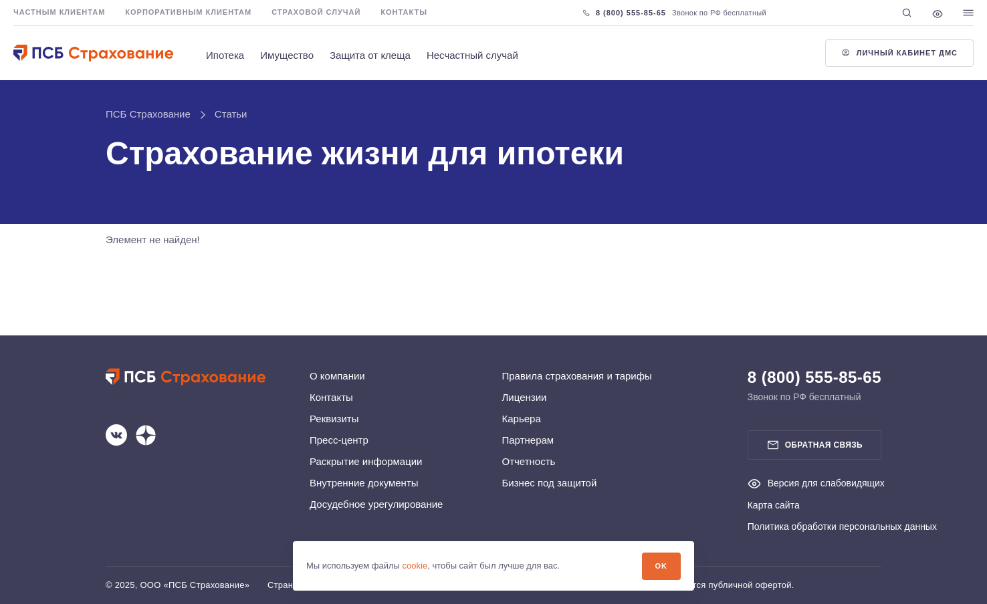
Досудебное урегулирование (376, 504)
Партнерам (528, 440)
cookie (415, 566)
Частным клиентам (59, 12)
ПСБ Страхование (148, 114)
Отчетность (529, 461)
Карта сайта (774, 505)
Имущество (287, 55)
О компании (337, 376)
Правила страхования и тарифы (577, 376)
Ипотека (225, 55)
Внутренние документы (364, 482)
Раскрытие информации (366, 461)
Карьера (521, 418)
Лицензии (524, 397)
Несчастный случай (472, 55)
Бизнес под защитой (549, 482)
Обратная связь (814, 445)
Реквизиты (334, 418)
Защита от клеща (370, 55)
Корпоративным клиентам (188, 12)
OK (661, 566)
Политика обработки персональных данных (842, 526)
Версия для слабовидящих (816, 483)
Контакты (403, 12)
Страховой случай (315, 12)
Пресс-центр (339, 440)
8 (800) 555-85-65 (624, 13)
